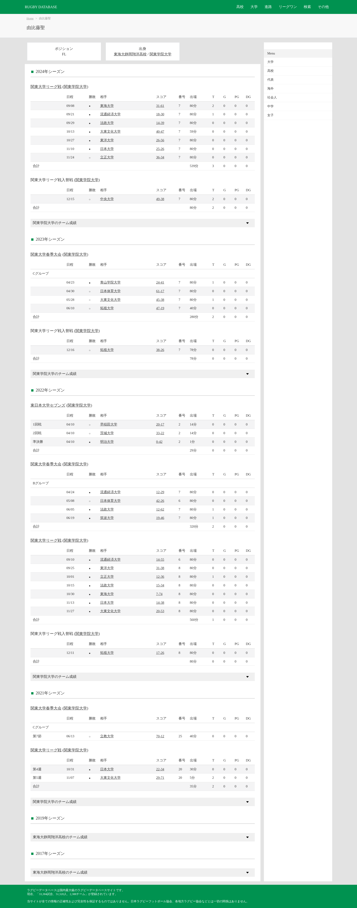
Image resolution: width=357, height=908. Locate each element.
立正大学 (107, 157)
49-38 (160, 199)
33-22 (160, 433)
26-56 (160, 140)
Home (30, 18)
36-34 (160, 157)
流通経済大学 (110, 114)
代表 (270, 79)
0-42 (159, 442)
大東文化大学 (110, 131)
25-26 (160, 149)
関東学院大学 (160, 54)
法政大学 (107, 123)
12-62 (160, 509)
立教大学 (107, 736)
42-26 (160, 501)
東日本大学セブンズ (48, 405)
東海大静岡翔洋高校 (130, 54)
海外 (270, 88)
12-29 (160, 492)
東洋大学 (107, 140)
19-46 (160, 518)
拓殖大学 (107, 308)
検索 (307, 7)
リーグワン (288, 7)
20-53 (160, 611)
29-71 (160, 777)
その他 (323, 7)
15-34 (160, 585)
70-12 (160, 736)
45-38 (160, 300)
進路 (268, 7)
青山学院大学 (110, 282)
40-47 (160, 131)
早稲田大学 (108, 424)
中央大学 (107, 199)
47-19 (160, 308)
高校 (240, 7)
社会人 (272, 97)
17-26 (160, 653)
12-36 (160, 576)
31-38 (160, 568)
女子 (270, 115)
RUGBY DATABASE (41, 7)
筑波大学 (107, 518)
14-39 (160, 123)
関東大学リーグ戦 (46, 87)
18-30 (160, 114)
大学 (254, 7)
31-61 (160, 106)
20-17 (160, 424)
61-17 (160, 291)
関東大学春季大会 (46, 254)
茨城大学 (107, 433)
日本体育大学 (110, 291)
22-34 (160, 769)
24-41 (160, 282)
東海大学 (107, 106)
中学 (270, 106)
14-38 (160, 602)
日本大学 (107, 149)
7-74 (159, 594)
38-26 (160, 350)
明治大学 (107, 442)
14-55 (160, 559)
